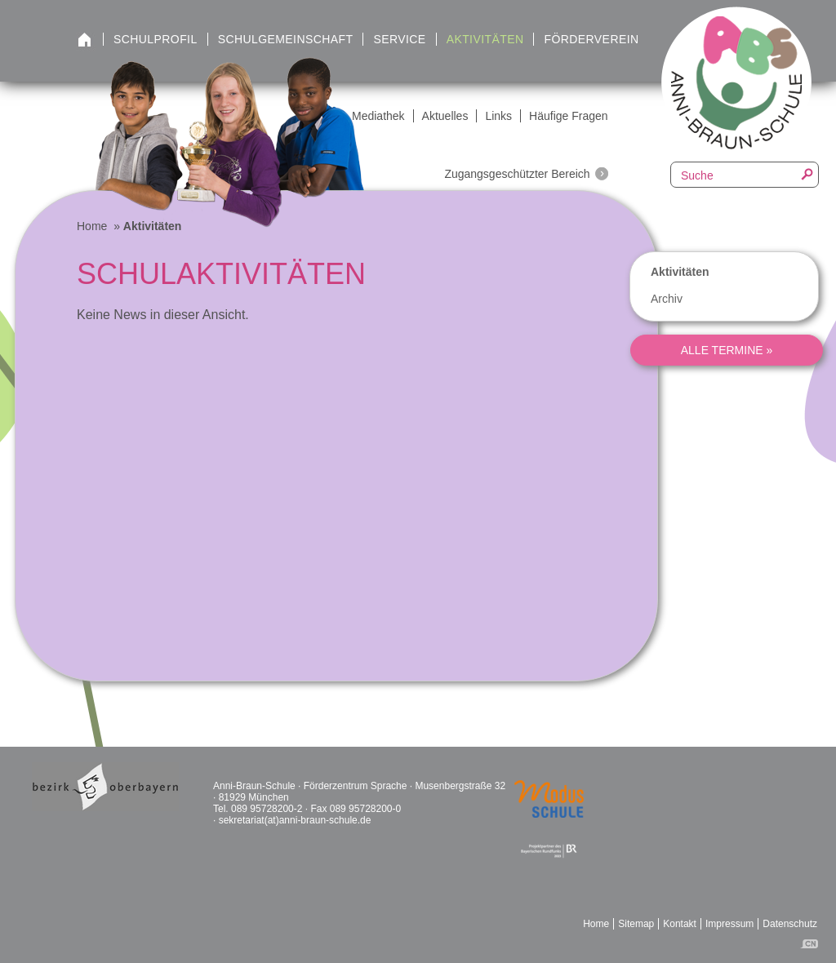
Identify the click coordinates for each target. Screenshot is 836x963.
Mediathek (378, 115)
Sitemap (636, 924)
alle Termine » (727, 350)
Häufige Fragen (568, 115)
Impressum (729, 924)
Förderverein (591, 39)
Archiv (667, 298)
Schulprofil (155, 39)
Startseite (84, 40)
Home (92, 226)
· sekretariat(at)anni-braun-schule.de (292, 820)
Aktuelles (445, 115)
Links (498, 115)
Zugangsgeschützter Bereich (516, 173)
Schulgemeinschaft (286, 39)
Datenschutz (790, 924)
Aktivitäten (485, 39)
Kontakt (679, 924)
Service (399, 39)
